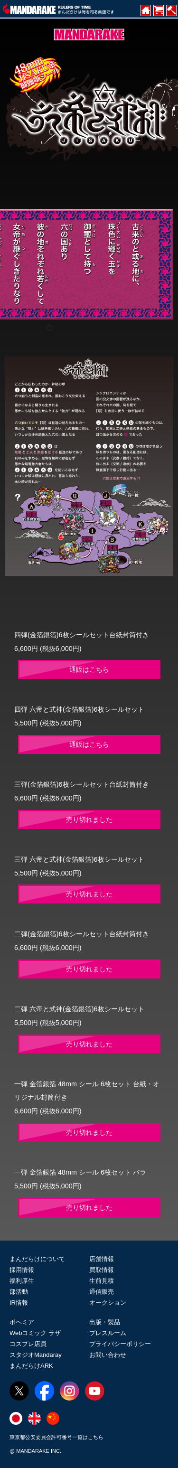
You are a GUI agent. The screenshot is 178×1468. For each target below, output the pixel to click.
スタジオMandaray (35, 1354)
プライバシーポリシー (120, 1343)
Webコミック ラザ (35, 1332)
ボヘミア (21, 1322)
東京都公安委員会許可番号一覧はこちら (56, 1437)
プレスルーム (107, 1332)
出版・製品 (104, 1322)
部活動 (18, 1291)
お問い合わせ (107, 1354)
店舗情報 (101, 1258)
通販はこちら (89, 669)
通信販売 (101, 1291)
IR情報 (18, 1302)
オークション (107, 1302)
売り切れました (89, 819)
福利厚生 (21, 1280)
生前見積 (101, 1280)
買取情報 (101, 1269)
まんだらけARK (31, 1365)
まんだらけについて (37, 1258)
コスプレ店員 (28, 1343)
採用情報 (21, 1269)
